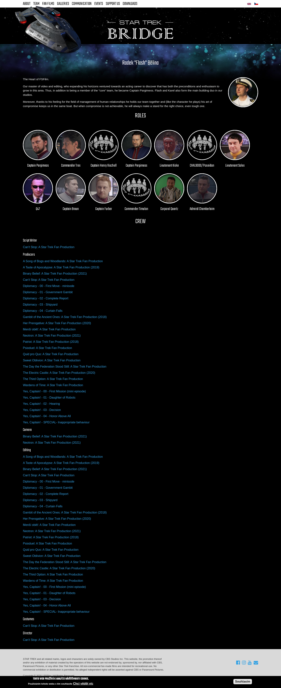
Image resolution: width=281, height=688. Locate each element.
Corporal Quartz (169, 209)
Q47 (38, 209)
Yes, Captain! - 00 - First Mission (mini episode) (54, 391)
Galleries (63, 4)
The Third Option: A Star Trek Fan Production (53, 379)
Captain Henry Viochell (104, 166)
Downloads (130, 4)
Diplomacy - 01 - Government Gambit (48, 292)
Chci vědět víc (83, 683)
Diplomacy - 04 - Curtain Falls (42, 310)
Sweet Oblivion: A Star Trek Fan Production (51, 360)
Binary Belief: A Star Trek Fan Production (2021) (55, 273)
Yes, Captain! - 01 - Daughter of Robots (49, 397)
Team (36, 4)
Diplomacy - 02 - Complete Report (45, 298)
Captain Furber (103, 209)
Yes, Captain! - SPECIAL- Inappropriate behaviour (56, 422)
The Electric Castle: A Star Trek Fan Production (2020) (59, 372)
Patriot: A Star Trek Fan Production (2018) (51, 341)
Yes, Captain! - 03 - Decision (42, 410)
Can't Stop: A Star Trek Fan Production (48, 247)
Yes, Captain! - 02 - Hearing (41, 403)
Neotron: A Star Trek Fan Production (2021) (52, 335)
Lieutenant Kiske (169, 166)
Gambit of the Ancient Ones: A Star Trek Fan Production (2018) (65, 317)
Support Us (113, 4)
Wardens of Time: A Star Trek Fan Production (53, 385)
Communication (82, 4)
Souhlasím (242, 681)
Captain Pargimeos (38, 166)
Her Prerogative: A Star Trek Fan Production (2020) (57, 323)
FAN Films (48, 4)
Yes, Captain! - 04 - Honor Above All (47, 416)
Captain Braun (71, 209)
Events (98, 4)
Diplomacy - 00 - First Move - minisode (48, 286)
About (26, 4)
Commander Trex (70, 166)
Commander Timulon (136, 209)
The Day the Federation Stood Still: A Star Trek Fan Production (64, 366)
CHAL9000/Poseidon (202, 166)
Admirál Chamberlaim (202, 209)
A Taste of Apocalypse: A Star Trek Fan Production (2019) (61, 267)
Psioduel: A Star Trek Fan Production (47, 348)
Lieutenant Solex (235, 166)
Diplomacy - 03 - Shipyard (40, 304)
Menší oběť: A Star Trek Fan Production (49, 329)
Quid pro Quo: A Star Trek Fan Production (50, 354)
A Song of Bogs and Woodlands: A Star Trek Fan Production (63, 261)
